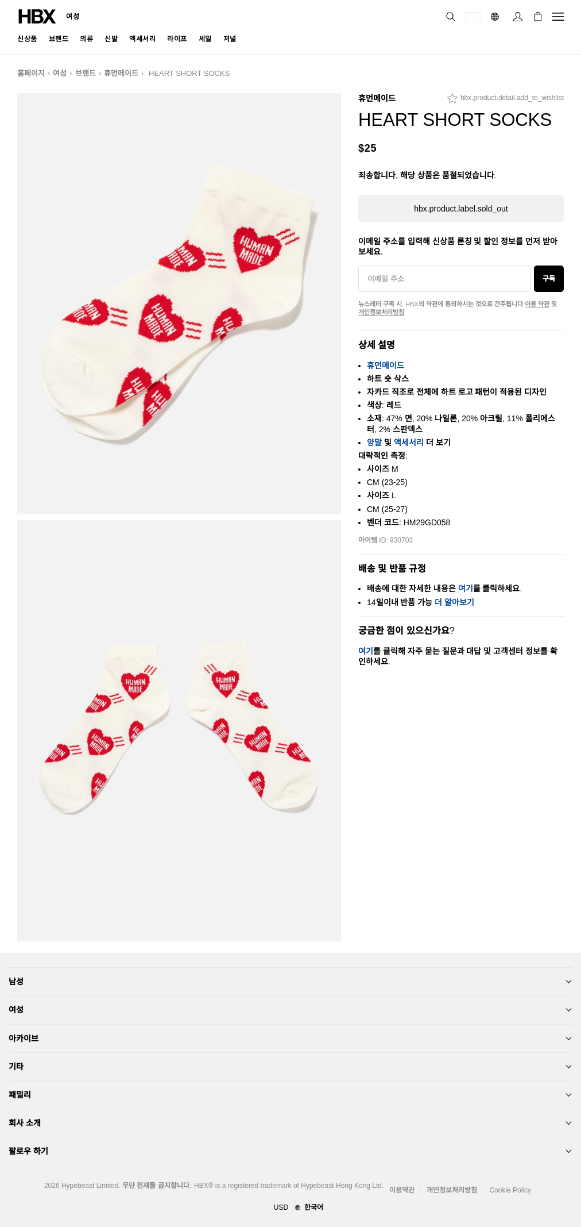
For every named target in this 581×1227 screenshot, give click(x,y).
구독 (549, 279)
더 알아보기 (454, 602)
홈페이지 (31, 73)
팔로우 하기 (28, 1151)
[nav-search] (450, 16)
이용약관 (402, 1190)
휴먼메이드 (121, 73)
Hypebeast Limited (89, 1186)
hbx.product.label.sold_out (461, 208)
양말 (374, 442)
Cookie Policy (510, 1190)
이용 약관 (537, 304)
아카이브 (23, 1038)
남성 (16, 981)
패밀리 (20, 1094)
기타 (16, 1066)
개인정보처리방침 (381, 312)
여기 (465, 588)
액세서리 (409, 442)
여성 (72, 16)
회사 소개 (25, 1123)
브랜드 (85, 73)
